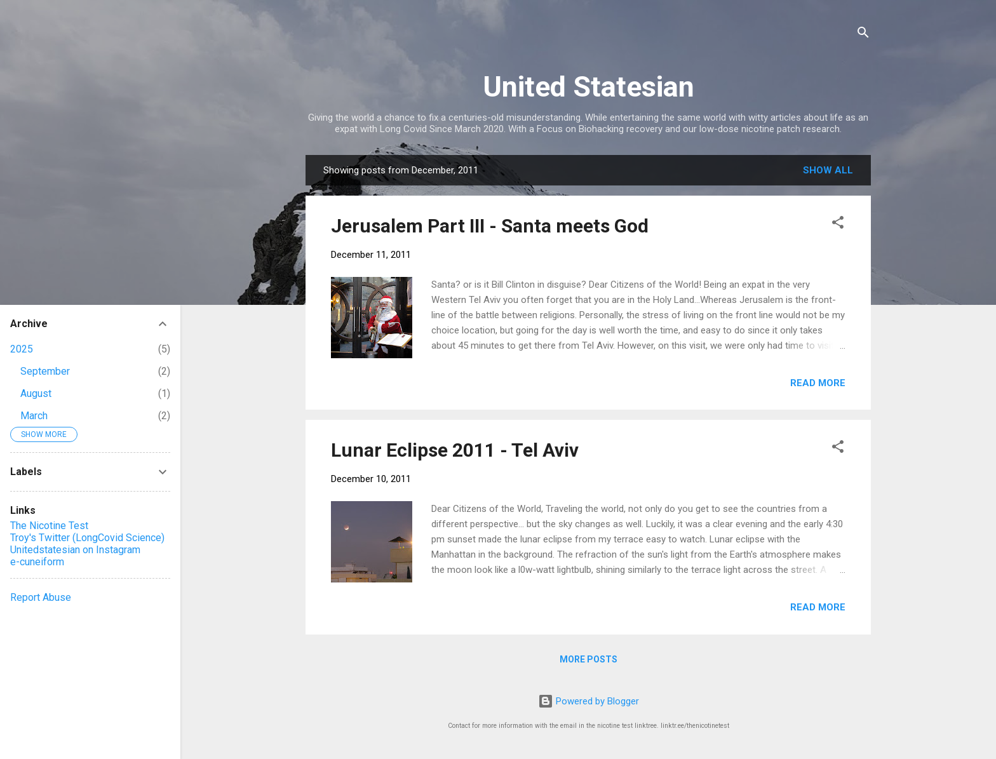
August (35, 393)
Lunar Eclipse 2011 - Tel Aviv (455, 450)
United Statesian (588, 87)
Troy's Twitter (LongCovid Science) (87, 538)
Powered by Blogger (588, 701)
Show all (828, 170)
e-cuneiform (37, 562)
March (34, 416)
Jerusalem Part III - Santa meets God (490, 226)
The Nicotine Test (49, 526)
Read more (817, 383)
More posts (588, 659)
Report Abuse (40, 597)
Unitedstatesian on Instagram (75, 550)
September (45, 371)
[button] (837, 224)
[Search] (863, 34)
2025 (21, 349)
